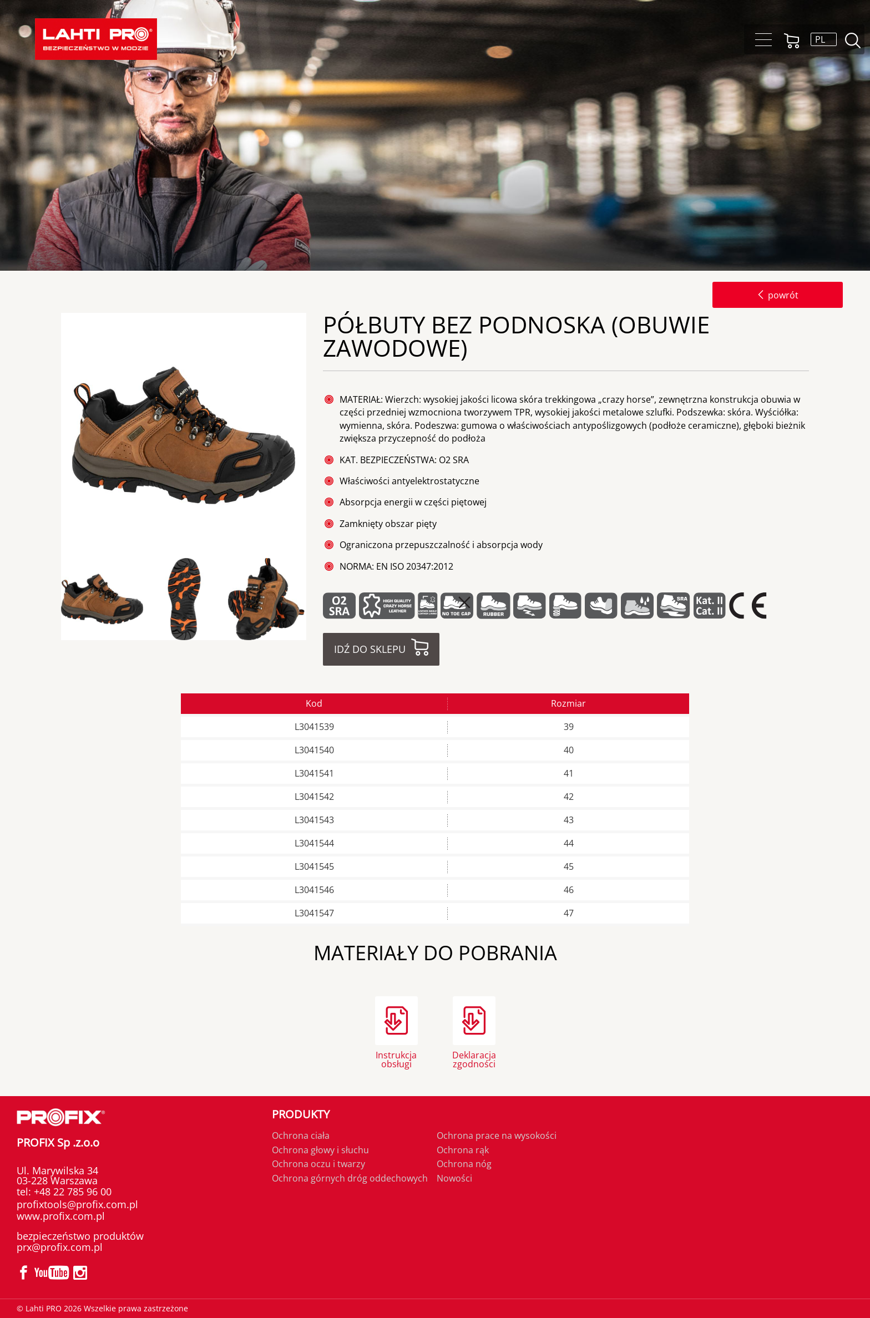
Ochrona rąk (463, 1150)
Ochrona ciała (301, 1135)
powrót (777, 295)
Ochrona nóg (464, 1164)
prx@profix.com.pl (60, 1247)
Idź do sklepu (370, 649)
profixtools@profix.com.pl (77, 1204)
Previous (57, 599)
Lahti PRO (96, 39)
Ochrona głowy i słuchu (320, 1150)
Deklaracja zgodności (474, 1058)
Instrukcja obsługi (396, 1058)
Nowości (454, 1178)
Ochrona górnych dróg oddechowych (350, 1178)
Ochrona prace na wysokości (497, 1135)
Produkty (301, 1114)
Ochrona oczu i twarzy (318, 1164)
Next (315, 599)
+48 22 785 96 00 (71, 1191)
